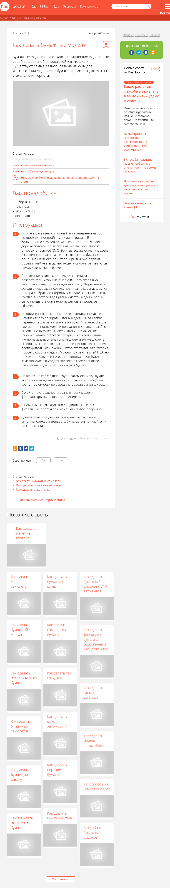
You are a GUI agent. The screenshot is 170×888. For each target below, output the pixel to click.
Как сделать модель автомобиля (93, 740)
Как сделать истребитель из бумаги (24, 678)
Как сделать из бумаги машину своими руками (24, 533)
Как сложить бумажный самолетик (21, 726)
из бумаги (78, 237)
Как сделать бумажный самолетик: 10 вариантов (95, 583)
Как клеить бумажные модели (33, 165)
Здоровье (70, 6)
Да (43, 460)
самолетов (83, 263)
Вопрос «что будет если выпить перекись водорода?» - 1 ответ (59, 180)
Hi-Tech (45, 6)
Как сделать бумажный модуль (21, 629)
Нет (61, 460)
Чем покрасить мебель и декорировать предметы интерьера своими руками (141, 187)
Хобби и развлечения (22, 17)
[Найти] (148, 6)
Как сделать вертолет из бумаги (57, 769)
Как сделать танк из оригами (93, 692)
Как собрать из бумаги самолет (96, 786)
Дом (57, 6)
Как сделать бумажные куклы (57, 581)
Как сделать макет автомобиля (57, 721)
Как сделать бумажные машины (38, 485)
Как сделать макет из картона (93, 533)
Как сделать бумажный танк (59, 815)
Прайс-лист (141, 34)
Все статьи (142, 217)
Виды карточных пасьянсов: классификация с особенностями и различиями (136, 142)
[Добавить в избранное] (106, 44)
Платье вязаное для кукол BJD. (138, 205)
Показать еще (60, 879)
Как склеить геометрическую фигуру (61, 533)
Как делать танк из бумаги (60, 675)
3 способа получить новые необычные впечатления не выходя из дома (140, 165)
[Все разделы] (167, 6)
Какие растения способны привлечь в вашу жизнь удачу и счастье (141, 93)
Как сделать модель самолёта (21, 581)
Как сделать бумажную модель (34, 171)
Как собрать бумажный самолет (93, 832)
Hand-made (42, 17)
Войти (165, 13)
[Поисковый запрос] (131, 6)
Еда (34, 6)
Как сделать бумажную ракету (21, 774)
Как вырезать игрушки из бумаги (22, 823)
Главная (4, 17)
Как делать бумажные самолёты (38, 481)
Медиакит (128, 34)
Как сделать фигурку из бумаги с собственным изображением (95, 639)
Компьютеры (89, 6)
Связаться (154, 34)
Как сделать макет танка (33, 489)
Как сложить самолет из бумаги (57, 629)
